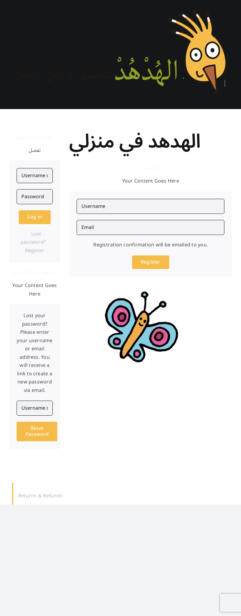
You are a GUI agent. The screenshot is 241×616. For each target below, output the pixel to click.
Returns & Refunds (40, 496)
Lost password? (33, 238)
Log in (34, 217)
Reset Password (37, 431)
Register (35, 250)
